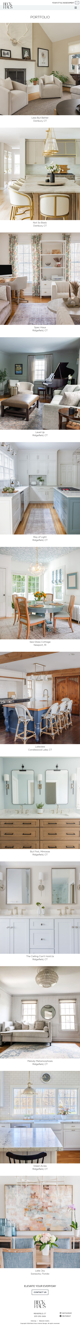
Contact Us (40, 1292)
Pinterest (65, 1316)
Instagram (65, 1313)
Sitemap (33, 1321)
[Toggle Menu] (75, 7)
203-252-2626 (40, 1316)
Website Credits (44, 1321)
